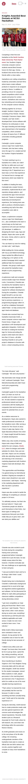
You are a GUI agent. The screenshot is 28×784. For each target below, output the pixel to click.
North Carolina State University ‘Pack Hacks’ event (13, 59)
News (14, 4)
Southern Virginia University (16, 779)
